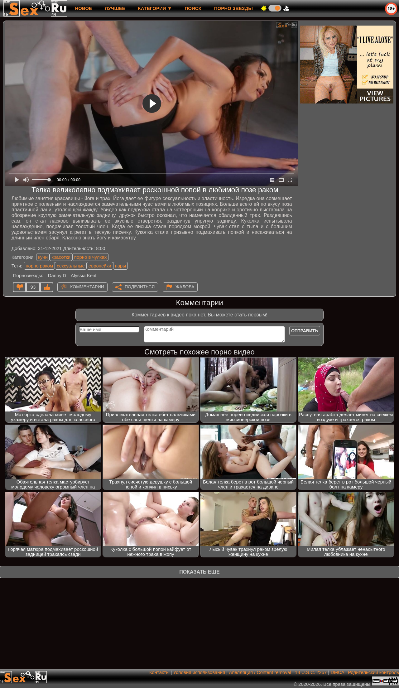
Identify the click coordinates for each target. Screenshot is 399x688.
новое (83, 8)
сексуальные (71, 265)
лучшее (115, 8)
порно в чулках (90, 257)
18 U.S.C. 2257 (311, 672)
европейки (100, 265)
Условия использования (199, 672)
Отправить (304, 330)
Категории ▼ (155, 8)
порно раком (39, 265)
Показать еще (199, 572)
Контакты (159, 672)
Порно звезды (233, 8)
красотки (60, 257)
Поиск (193, 8)
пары (120, 265)
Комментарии (87, 286)
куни (43, 257)
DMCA (337, 672)
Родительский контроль (373, 672)
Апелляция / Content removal (260, 672)
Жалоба (185, 286)
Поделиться (140, 286)
